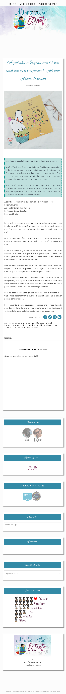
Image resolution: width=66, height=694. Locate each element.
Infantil (48, 323)
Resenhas (46, 325)
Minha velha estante (19, 691)
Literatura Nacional (31, 325)
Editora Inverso (22, 323)
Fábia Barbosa (37, 323)
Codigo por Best (55, 691)
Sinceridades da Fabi (28, 327)
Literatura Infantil (13, 325)
